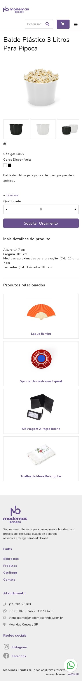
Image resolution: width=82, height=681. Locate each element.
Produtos (10, 566)
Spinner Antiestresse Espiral (41, 381)
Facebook (19, 656)
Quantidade (12, 201)
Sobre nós (11, 559)
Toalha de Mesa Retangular (41, 476)
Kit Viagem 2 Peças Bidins (41, 429)
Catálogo (10, 573)
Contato (9, 580)
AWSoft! (73, 674)
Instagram (19, 647)
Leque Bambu (41, 334)
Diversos (13, 195)
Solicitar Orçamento (41, 223)
